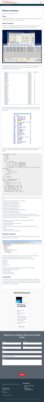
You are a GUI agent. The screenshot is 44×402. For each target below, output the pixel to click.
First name (4, 341)
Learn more (21, 326)
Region (4, 354)
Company (4, 350)
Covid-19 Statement (29, 389)
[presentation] (11, 369)
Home (3, 4)
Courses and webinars (29, 385)
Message (4, 359)
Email (3, 346)
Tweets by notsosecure (7, 395)
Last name (25, 341)
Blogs (26, 387)
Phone (24, 346)
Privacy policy (27, 388)
